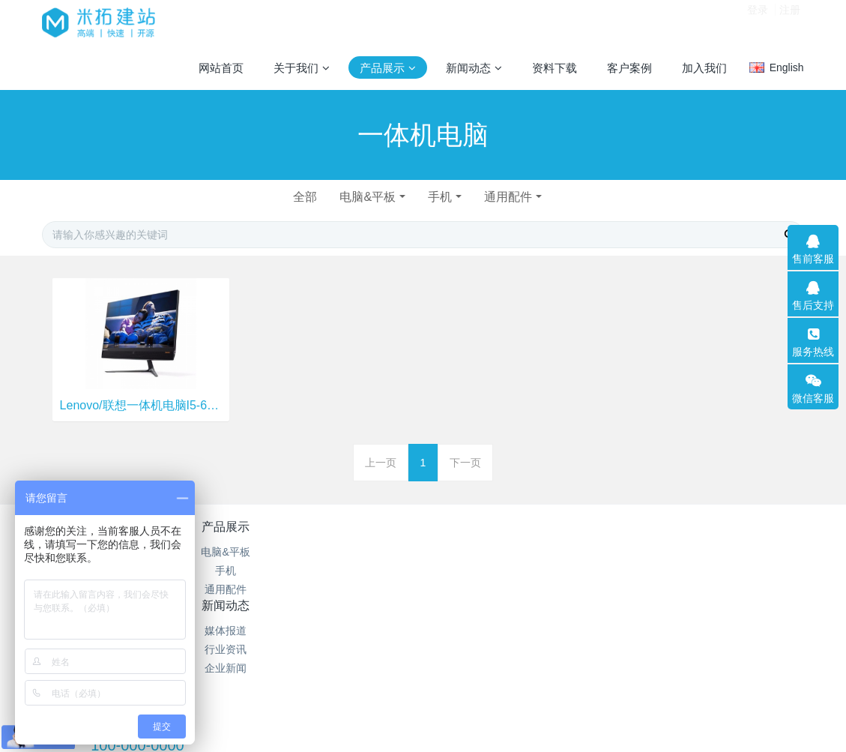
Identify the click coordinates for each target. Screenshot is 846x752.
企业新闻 (360, 589)
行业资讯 (360, 571)
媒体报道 (360, 552)
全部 (301, 196)
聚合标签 (486, 571)
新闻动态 (360, 526)
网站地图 (486, 552)
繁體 (423, 716)
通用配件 (513, 196)
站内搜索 (486, 589)
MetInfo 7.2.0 (399, 688)
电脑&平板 (367, 196)
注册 (789, 22)
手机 (441, 196)
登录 (757, 22)
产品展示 (232, 526)
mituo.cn (517, 688)
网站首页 (221, 67)
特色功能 (486, 526)
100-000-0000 (645, 568)
